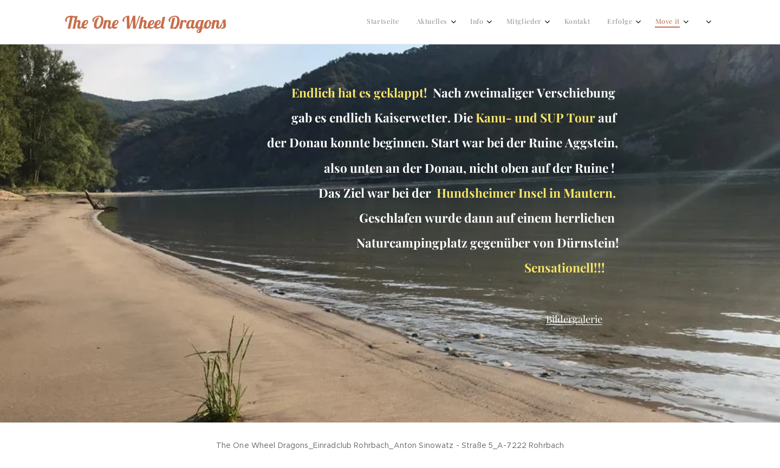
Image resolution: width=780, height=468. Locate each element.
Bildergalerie (574, 319)
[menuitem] (484, 22)
